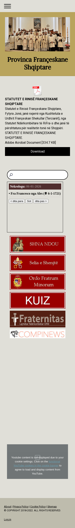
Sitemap (52, 506)
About (7, 506)
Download (38, 151)
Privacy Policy (20, 506)
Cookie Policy (38, 506)
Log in (7, 519)
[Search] (37, 175)
